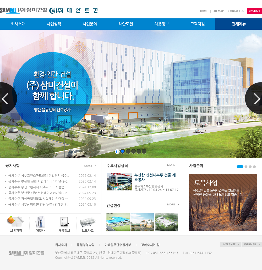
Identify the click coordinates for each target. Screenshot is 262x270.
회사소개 (61, 245)
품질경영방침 (86, 245)
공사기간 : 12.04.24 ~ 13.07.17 (156, 189)
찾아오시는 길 (150, 245)
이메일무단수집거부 (118, 245)
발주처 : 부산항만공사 (148, 186)
